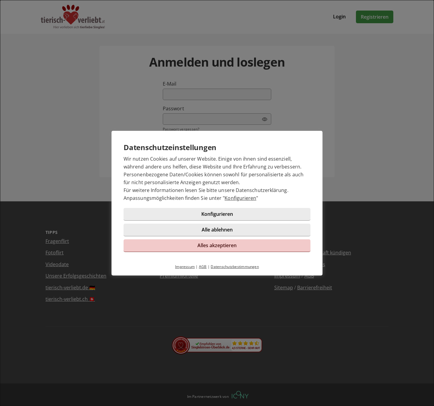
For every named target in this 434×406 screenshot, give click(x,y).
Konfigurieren (240, 198)
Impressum (185, 266)
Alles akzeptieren (217, 245)
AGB (203, 266)
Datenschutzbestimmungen (235, 266)
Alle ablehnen (217, 229)
